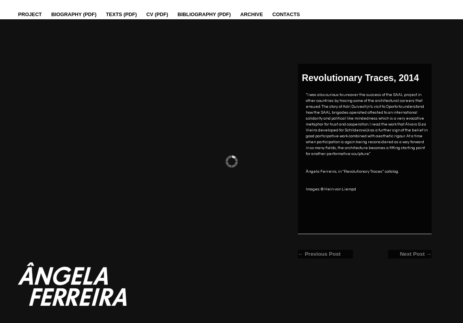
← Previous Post (319, 254)
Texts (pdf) (121, 14)
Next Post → (416, 254)
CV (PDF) (157, 14)
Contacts (286, 14)
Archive (251, 14)
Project (30, 14)
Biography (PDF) (73, 14)
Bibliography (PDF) (204, 14)
